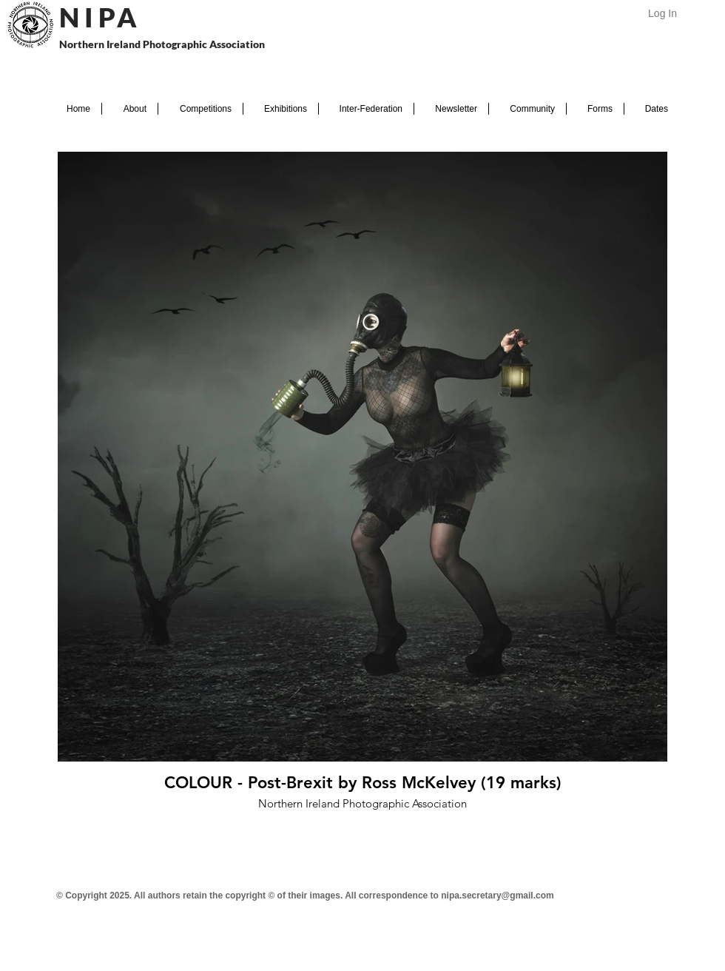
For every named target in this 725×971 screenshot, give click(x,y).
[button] (130, 109)
